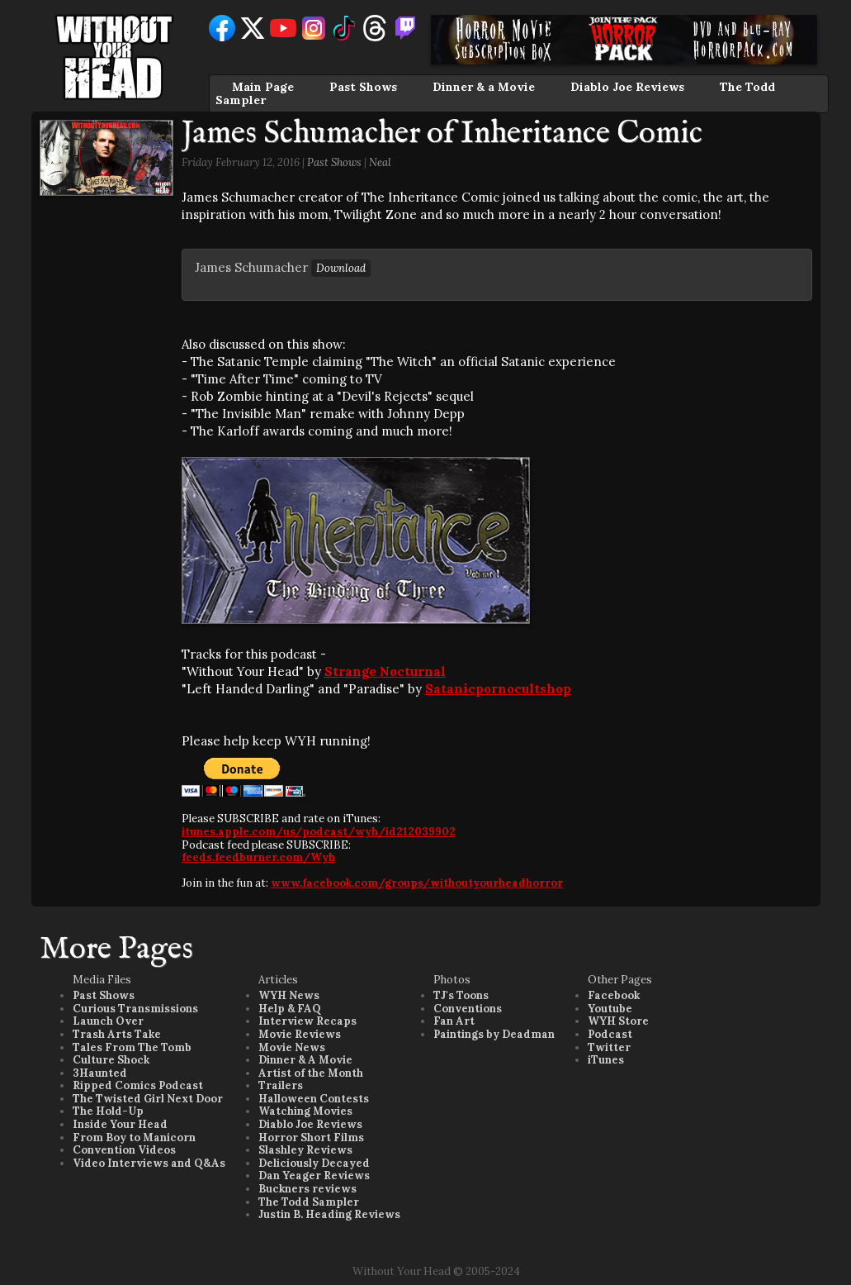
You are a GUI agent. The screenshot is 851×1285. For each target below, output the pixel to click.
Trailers (280, 1085)
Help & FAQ (289, 1009)
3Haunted (100, 1073)
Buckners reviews (307, 1189)
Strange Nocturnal (385, 671)
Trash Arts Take (117, 1034)
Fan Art (454, 1021)
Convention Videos (124, 1150)
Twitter (609, 1047)
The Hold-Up (108, 1111)
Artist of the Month (310, 1073)
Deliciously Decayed (314, 1163)
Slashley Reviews (305, 1150)
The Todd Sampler (308, 1202)
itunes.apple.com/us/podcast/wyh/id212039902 (319, 832)
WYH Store (618, 1021)
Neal (380, 162)
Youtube (610, 1009)
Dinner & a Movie (484, 86)
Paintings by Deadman (494, 1034)
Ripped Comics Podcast (138, 1085)
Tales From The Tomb (132, 1047)
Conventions (467, 1009)
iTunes (606, 1060)
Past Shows (363, 86)
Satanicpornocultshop (498, 689)
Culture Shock (111, 1060)
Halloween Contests (313, 1099)
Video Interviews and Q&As (149, 1163)
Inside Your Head (120, 1124)
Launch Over (108, 1021)
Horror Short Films (311, 1137)
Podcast (610, 1034)
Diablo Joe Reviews (627, 86)
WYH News (288, 995)
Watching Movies (305, 1111)
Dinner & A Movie (305, 1060)
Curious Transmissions (135, 1009)
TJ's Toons (461, 995)
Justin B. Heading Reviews (329, 1214)
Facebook (614, 995)
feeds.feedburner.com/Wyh (258, 857)
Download (341, 268)
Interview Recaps (307, 1021)
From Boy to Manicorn (134, 1137)
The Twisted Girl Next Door (148, 1099)
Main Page (263, 86)
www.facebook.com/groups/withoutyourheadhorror (417, 883)
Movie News (291, 1047)
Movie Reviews (299, 1034)
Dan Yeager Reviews (314, 1175)
